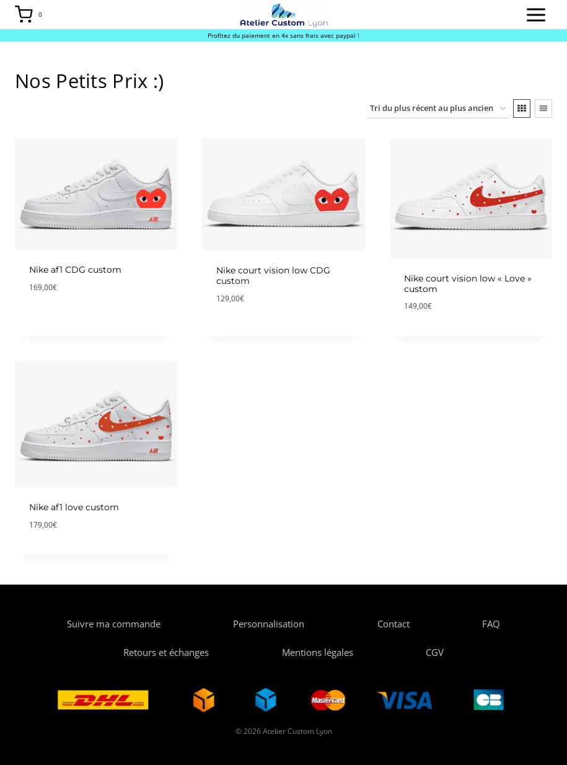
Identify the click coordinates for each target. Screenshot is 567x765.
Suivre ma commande (113, 623)
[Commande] (438, 108)
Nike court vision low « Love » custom (468, 283)
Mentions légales (317, 652)
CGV (435, 652)
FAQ (491, 623)
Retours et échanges (166, 652)
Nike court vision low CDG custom (273, 275)
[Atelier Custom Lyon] (283, 14)
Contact (393, 623)
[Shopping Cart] (32, 15)
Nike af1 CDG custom (75, 269)
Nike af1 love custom (74, 507)
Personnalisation (268, 623)
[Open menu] (535, 14)
